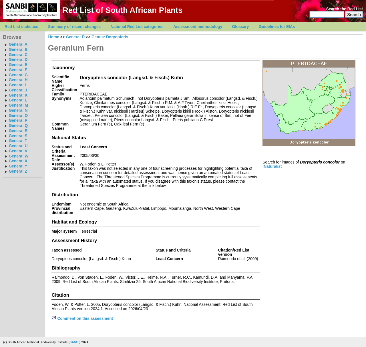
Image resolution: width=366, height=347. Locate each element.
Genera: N (18, 110)
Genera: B (18, 49)
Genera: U (18, 146)
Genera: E (18, 65)
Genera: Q (18, 125)
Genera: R (18, 131)
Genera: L (18, 100)
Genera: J (18, 90)
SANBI (74, 342)
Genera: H (18, 80)
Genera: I (17, 85)
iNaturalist (272, 166)
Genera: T (18, 141)
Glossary (240, 27)
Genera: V (18, 151)
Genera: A (18, 44)
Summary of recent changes (74, 27)
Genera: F (18, 70)
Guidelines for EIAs (277, 27)
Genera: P (18, 120)
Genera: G (18, 75)
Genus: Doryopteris (110, 37)
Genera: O (18, 115)
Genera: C (18, 55)
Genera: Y (18, 166)
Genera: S (18, 136)
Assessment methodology (197, 27)
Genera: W (19, 156)
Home (53, 37)
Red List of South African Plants (122, 10)
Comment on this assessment (82, 318)
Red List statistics (21, 27)
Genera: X (18, 161)
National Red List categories (137, 27)
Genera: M (18, 105)
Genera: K (18, 95)
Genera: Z (18, 171)
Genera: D (18, 59)
